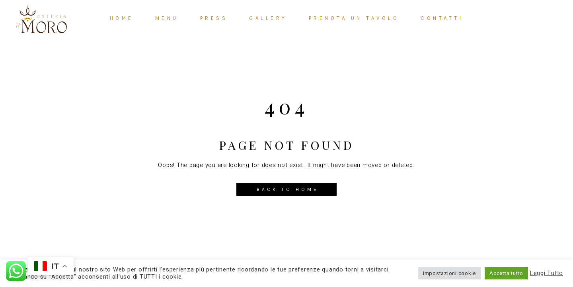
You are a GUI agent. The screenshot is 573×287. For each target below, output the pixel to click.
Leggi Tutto (546, 273)
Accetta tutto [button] (506, 273)
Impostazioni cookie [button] (449, 273)
